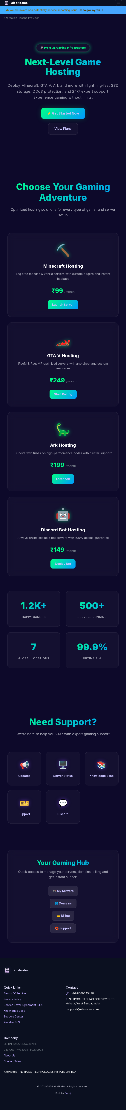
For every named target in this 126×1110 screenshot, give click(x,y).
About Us (9, 1055)
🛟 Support (63, 928)
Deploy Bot (63, 564)
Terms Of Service (15, 993)
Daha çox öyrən (91, 10)
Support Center (13, 1016)
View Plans (63, 129)
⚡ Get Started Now (63, 113)
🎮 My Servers (63, 891)
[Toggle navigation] (118, 3)
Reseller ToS (12, 1022)
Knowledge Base (14, 1010)
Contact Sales (12, 1061)
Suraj (68, 1093)
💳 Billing (63, 916)
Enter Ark (63, 479)
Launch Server (63, 304)
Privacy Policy (12, 999)
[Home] (52, 3)
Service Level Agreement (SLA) (24, 1004)
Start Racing (63, 394)
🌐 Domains (63, 903)
